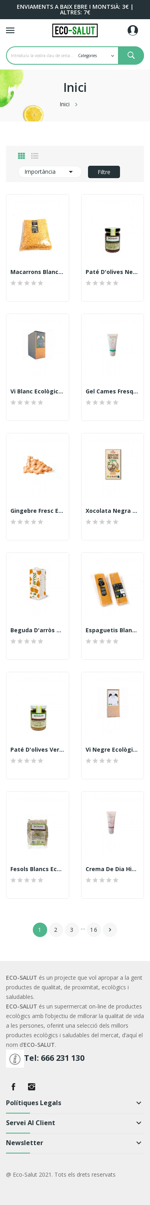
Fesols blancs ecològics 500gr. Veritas (37, 869)
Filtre (104, 172)
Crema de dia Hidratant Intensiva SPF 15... (113, 869)
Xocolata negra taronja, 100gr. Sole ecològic (113, 510)
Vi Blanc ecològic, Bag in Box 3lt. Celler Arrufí (37, 391)
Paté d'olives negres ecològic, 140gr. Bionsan (113, 272)
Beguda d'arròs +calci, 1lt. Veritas (37, 630)
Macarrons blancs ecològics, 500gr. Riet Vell (37, 272)
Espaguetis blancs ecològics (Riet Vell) (113, 630)
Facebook (13, 1087)
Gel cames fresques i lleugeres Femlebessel (113, 391)
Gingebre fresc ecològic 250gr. (37, 510)
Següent (110, 929)
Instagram (31, 1087)
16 (94, 929)
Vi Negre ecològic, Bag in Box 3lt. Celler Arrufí (113, 749)
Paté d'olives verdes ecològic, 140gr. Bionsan (37, 749)
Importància (50, 172)
